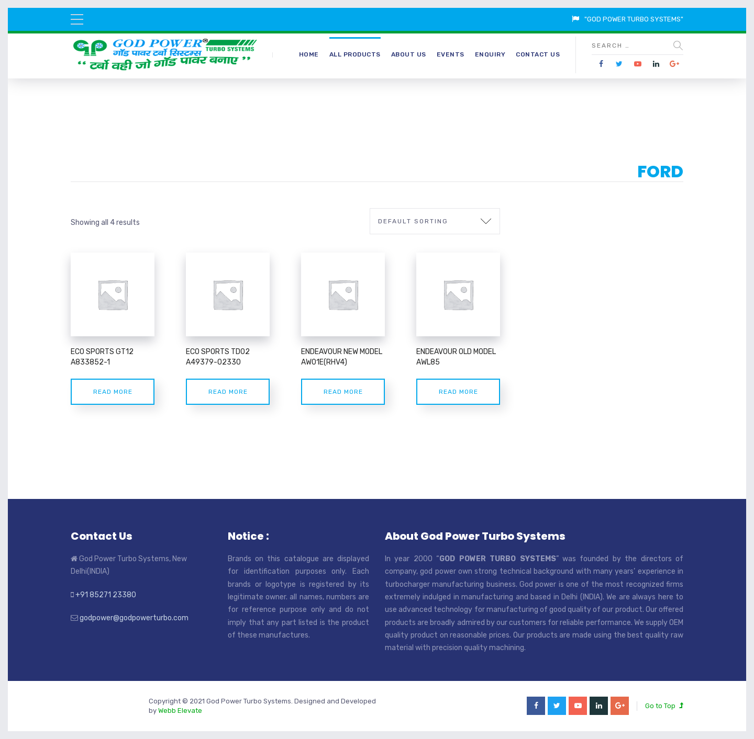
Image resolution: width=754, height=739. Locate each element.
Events (450, 54)
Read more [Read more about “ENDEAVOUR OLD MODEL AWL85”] (458, 391)
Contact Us (538, 54)
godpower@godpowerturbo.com (134, 617)
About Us (408, 54)
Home (309, 54)
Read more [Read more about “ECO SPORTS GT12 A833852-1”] (112, 391)
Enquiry (490, 54)
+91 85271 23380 (105, 594)
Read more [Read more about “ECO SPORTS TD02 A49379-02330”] (228, 391)
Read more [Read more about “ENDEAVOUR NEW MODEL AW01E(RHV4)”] (343, 391)
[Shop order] (435, 221)
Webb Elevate (180, 710)
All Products (355, 54)
